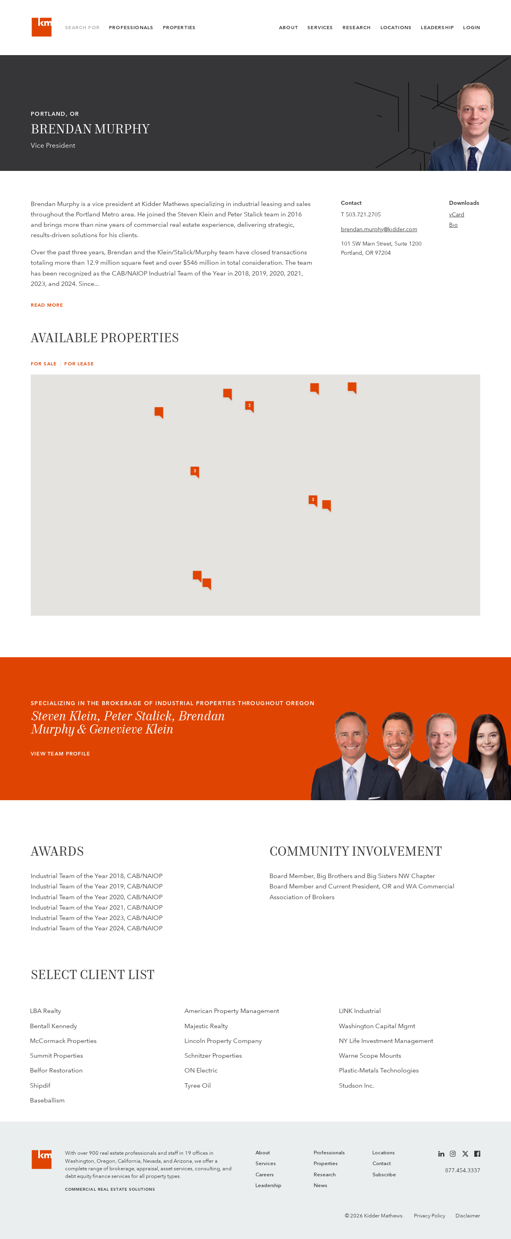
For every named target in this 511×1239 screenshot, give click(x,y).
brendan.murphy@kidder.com (379, 229)
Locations (396, 27)
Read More (47, 305)
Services (320, 27)
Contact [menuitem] (381, 1163)
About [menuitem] (263, 1153)
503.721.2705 (363, 214)
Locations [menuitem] (383, 1153)
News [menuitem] (320, 1185)
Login (471, 27)
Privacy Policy (429, 1216)
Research (357, 27)
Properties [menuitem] (326, 1163)
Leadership (437, 27)
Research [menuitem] (325, 1175)
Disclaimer (468, 1216)
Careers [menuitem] (265, 1175)
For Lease (79, 364)
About (288, 27)
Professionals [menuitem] (329, 1153)
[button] (352, 389)
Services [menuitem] (266, 1163)
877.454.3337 (462, 1170)
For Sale (44, 364)
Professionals (131, 27)
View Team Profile (61, 754)
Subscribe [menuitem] (384, 1175)
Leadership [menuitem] (268, 1185)
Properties (179, 27)
